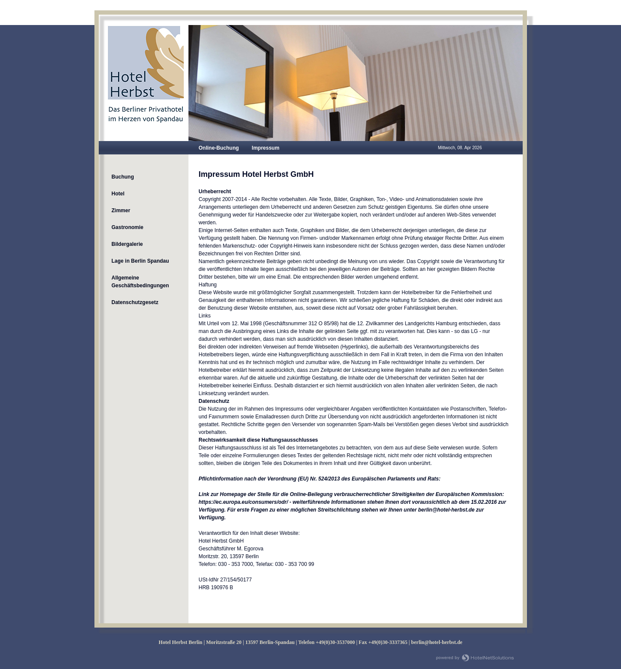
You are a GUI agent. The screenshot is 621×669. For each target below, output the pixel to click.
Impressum (265, 148)
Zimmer (121, 210)
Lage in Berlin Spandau (140, 261)
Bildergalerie (127, 244)
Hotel (118, 194)
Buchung (123, 177)
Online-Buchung (219, 148)
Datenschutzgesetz (135, 302)
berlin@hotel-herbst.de (436, 642)
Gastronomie (128, 227)
